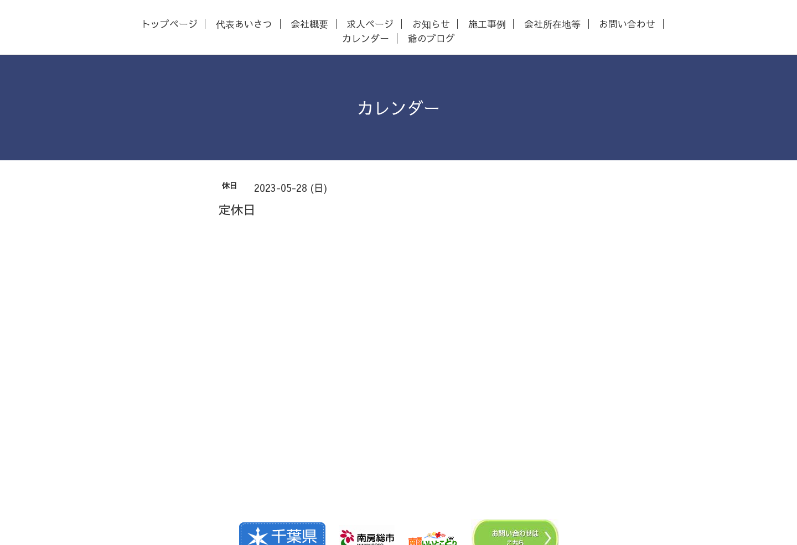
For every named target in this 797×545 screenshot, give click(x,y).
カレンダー (365, 38)
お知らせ (431, 24)
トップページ (169, 24)
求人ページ (370, 24)
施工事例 (487, 24)
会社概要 (309, 24)
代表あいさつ (244, 24)
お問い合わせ (627, 24)
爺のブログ (431, 38)
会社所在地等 (552, 24)
